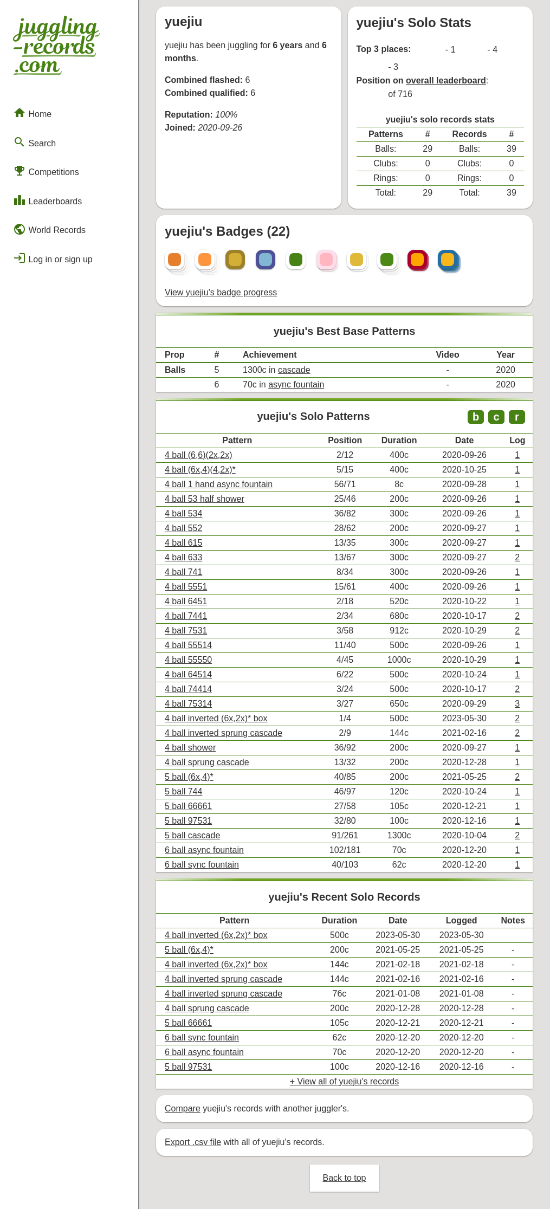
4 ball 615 (183, 542)
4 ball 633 (183, 557)
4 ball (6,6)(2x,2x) (198, 455)
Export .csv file (193, 1142)
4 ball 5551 (186, 586)
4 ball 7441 (186, 615)
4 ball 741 (183, 572)
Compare (182, 1108)
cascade (294, 369)
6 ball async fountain (204, 850)
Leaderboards (47, 199)
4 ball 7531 (186, 630)
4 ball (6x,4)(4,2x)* (200, 469)
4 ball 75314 (188, 703)
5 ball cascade (192, 835)
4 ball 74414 (188, 689)
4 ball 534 (183, 513)
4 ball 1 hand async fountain (219, 484)
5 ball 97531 (188, 820)
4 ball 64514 (188, 674)
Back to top (344, 1177)
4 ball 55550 (188, 659)
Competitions (46, 170)
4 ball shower (190, 747)
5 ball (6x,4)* (189, 776)
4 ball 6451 (186, 601)
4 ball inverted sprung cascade (223, 733)
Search (34, 141)
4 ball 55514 (188, 645)
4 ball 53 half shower (204, 498)
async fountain (296, 384)
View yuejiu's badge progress (221, 292)
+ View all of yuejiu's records (344, 1081)
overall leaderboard (446, 80)
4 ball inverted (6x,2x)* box (216, 718)
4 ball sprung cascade (207, 762)
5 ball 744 (183, 791)
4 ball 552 (183, 528)
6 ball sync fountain (202, 864)
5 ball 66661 (188, 806)
